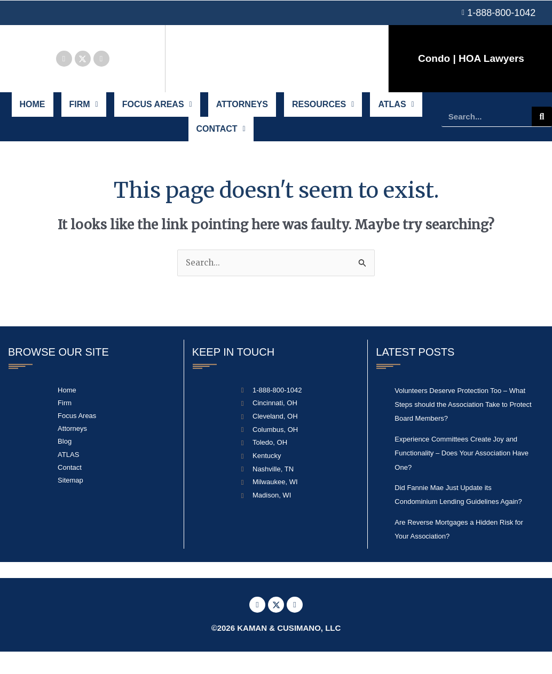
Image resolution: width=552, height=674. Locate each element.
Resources (323, 109)
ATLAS (395, 109)
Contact (220, 144)
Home (33, 109)
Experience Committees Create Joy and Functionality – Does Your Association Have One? (462, 475)
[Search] (542, 127)
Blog (65, 464)
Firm (84, 109)
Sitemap (70, 503)
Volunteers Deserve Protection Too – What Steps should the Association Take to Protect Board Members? (463, 426)
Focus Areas (158, 109)
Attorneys (241, 109)
